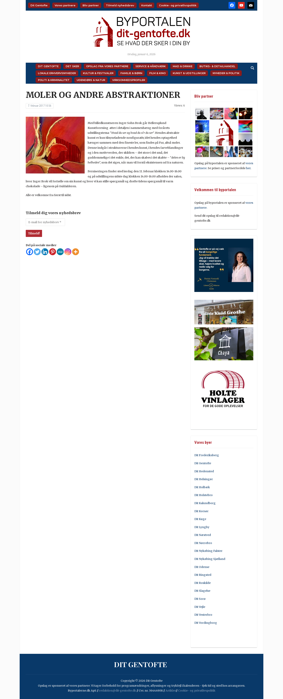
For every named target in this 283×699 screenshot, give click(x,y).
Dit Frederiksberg (206, 455)
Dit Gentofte (39, 5)
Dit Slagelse (202, 591)
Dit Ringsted (202, 575)
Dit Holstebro (203, 495)
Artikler (170, 690)
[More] (75, 251)
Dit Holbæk (202, 487)
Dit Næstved (202, 535)
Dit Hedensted (204, 471)
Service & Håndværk (150, 66)
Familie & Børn (131, 73)
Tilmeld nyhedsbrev (120, 5)
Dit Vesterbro (203, 614)
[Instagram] (67, 251)
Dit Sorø (200, 599)
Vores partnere (65, 5)
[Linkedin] (44, 251)
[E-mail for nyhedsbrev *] (45, 222)
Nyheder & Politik (226, 73)
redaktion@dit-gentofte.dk (117, 690)
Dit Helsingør (203, 479)
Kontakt (146, 5)
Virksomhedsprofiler (128, 80)
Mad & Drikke (182, 66)
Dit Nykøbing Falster (208, 551)
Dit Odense (201, 567)
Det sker (72, 66)
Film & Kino (157, 73)
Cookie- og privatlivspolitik (177, 5)
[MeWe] (60, 251)
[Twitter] (37, 251)
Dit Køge (200, 519)
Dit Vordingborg (205, 623)
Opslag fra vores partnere (107, 66)
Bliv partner (91, 5)
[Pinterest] (52, 251)
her (248, 168)
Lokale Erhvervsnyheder (57, 73)
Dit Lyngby (201, 527)
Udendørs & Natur (91, 80)
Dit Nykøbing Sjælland (209, 559)
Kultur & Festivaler (98, 73)
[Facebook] (29, 251)
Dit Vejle (199, 607)
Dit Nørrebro (203, 543)
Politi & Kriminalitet (54, 80)
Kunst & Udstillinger (189, 73)
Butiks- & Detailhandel (217, 66)
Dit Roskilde (202, 583)
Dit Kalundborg (205, 503)
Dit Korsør (201, 511)
